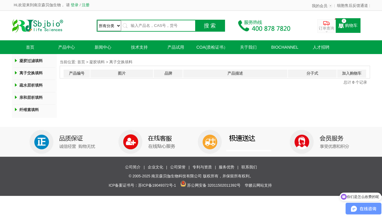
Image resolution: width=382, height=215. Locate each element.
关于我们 (248, 47)
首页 (30, 47)
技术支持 (139, 47)
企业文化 (155, 167)
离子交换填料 (31, 73)
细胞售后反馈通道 (352, 6)
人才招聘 (321, 47)
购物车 (348, 25)
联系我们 (249, 167)
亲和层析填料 (31, 97)
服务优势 (226, 167)
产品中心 (66, 47)
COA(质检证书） (212, 47)
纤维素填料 (29, 110)
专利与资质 (202, 167)
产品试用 (175, 47)
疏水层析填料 (31, 85)
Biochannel (284, 47)
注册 (85, 5)
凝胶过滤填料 (31, 61)
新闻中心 (103, 47)
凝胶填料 (97, 62)
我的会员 (319, 6)
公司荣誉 (178, 167)
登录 (75, 5)
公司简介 (133, 167)
